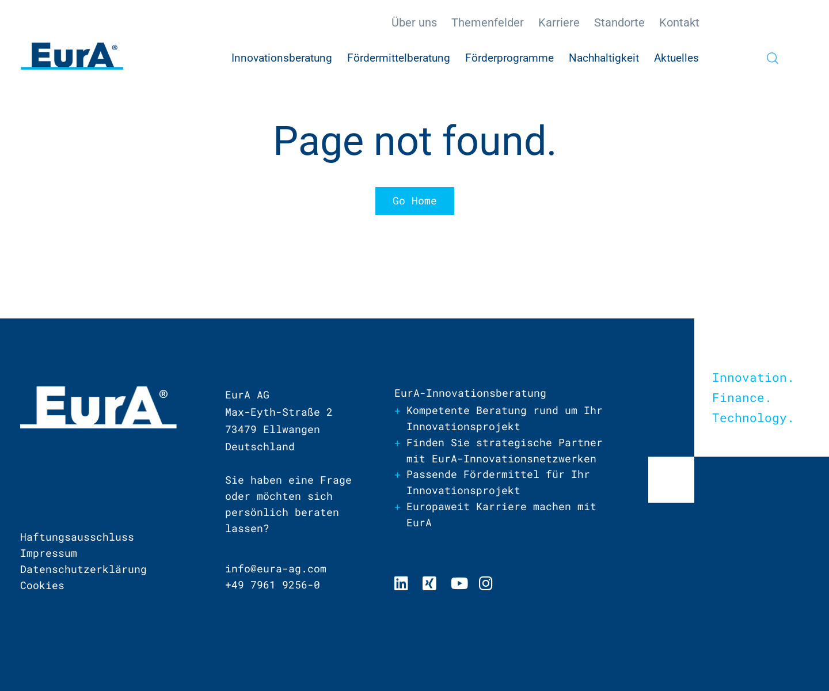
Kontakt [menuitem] (679, 22)
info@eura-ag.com (275, 569)
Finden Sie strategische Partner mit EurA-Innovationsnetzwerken (504, 451)
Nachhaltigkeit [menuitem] (604, 57)
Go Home (415, 201)
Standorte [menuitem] (619, 22)
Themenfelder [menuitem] (487, 22)
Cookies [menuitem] (42, 585)
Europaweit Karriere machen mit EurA (501, 515)
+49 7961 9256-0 (272, 585)
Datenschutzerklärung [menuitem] (83, 569)
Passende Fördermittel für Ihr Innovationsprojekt (498, 483)
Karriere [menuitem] (559, 22)
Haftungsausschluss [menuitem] (77, 537)
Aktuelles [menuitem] (676, 57)
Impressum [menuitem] (48, 553)
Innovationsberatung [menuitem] (281, 57)
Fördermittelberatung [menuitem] (398, 57)
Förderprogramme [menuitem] (509, 57)
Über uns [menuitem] (414, 22)
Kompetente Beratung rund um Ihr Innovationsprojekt (504, 419)
